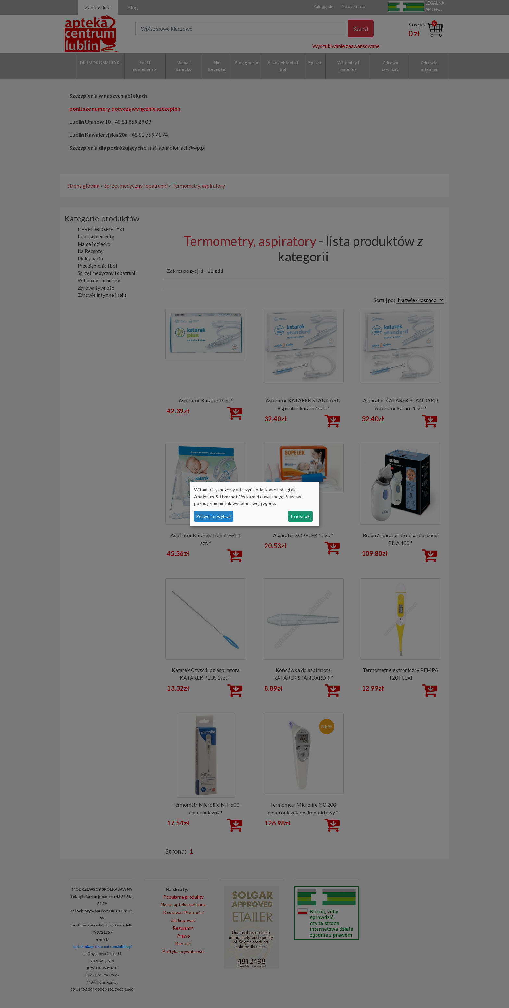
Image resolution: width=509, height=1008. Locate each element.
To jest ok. (300, 516)
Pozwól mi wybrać (214, 516)
